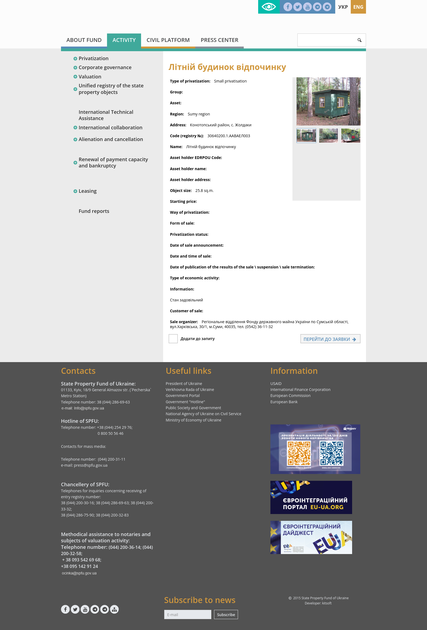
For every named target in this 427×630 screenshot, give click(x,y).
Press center (219, 40)
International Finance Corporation (300, 389)
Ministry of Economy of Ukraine (193, 420)
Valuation (87, 76)
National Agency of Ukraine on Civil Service (204, 413)
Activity (124, 40)
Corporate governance (102, 67)
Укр (343, 7)
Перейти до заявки (330, 339)
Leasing (85, 191)
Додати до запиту (198, 338)
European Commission (290, 395)
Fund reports (94, 211)
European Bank (284, 401)
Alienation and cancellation (108, 139)
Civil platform (168, 40)
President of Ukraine (184, 383)
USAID (276, 383)
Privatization (91, 58)
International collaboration (107, 127)
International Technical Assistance (106, 115)
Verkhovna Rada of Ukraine (190, 389)
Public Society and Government (193, 407)
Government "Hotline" (185, 401)
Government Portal (183, 395)
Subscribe (226, 614)
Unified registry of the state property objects (108, 88)
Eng (358, 7)
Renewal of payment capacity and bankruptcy (110, 162)
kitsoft (327, 603)
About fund (84, 40)
